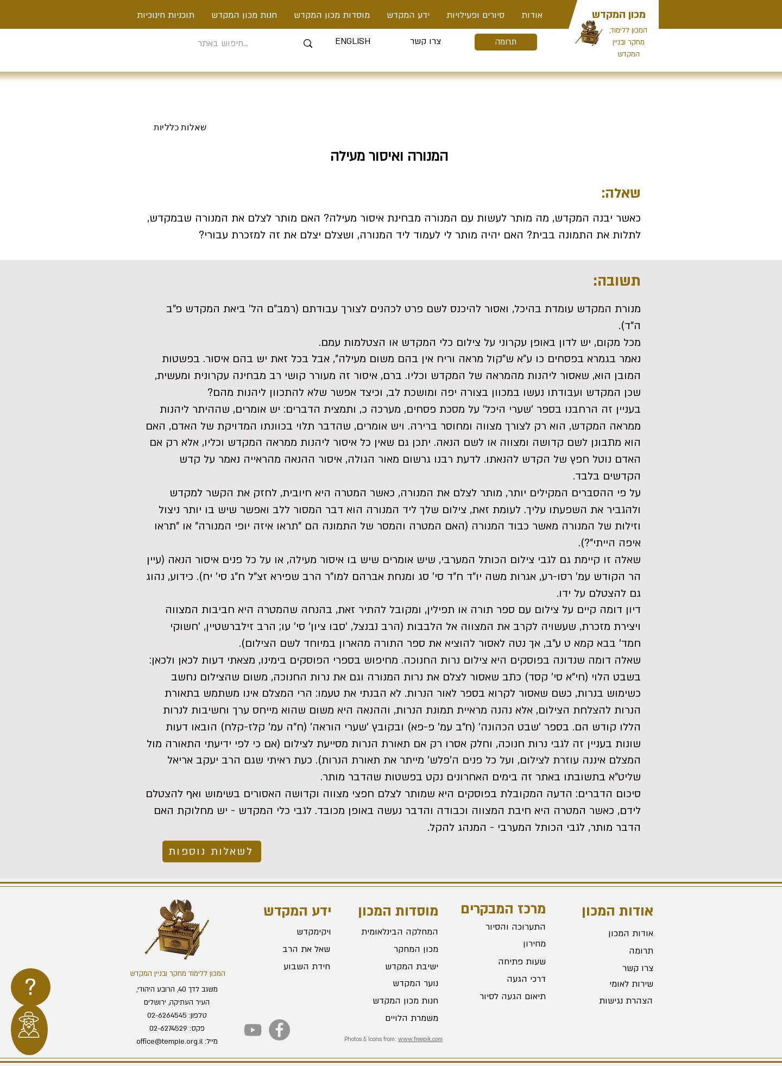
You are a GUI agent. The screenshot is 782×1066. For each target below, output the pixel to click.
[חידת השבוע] (290, 967)
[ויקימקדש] (292, 932)
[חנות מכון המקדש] (399, 1001)
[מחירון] (507, 944)
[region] (31, 987)
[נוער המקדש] (399, 983)
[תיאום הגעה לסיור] (507, 997)
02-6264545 (167, 1015)
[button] (475, 15)
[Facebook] (279, 1029)
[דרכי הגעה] (507, 980)
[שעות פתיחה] (507, 962)
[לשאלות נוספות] (211, 851)
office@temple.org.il (169, 1041)
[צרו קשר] (425, 42)
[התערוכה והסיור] (507, 927)
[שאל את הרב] (291, 949)
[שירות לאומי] (614, 984)
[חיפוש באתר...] (223, 44)
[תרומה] (506, 42)
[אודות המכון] (614, 933)
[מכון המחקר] (399, 949)
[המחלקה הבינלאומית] (399, 932)
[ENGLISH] (352, 42)
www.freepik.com (420, 1039)
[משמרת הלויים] (399, 1018)
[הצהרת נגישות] (614, 1001)
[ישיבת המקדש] (399, 967)
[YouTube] (252, 1029)
